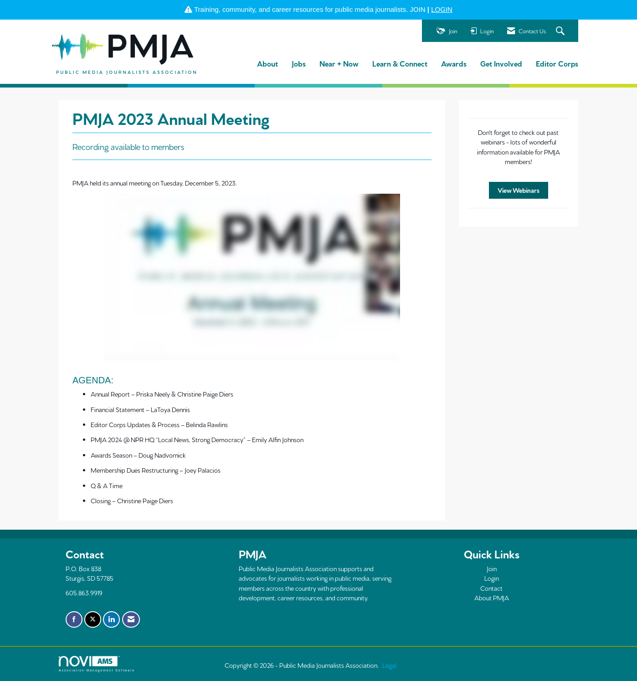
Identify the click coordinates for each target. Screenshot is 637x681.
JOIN (418, 9)
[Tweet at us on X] (92, 619)
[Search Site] (561, 31)
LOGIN (441, 9)
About (267, 63)
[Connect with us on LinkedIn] (111, 619)
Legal (389, 665)
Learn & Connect (399, 63)
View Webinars (518, 190)
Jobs (299, 63)
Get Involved (501, 63)
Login (491, 578)
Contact (491, 588)
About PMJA (491, 597)
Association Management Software (97, 664)
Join (492, 568)
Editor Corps (557, 63)
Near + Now (339, 63)
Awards (454, 63)
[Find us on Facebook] (74, 619)
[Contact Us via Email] (131, 619)
